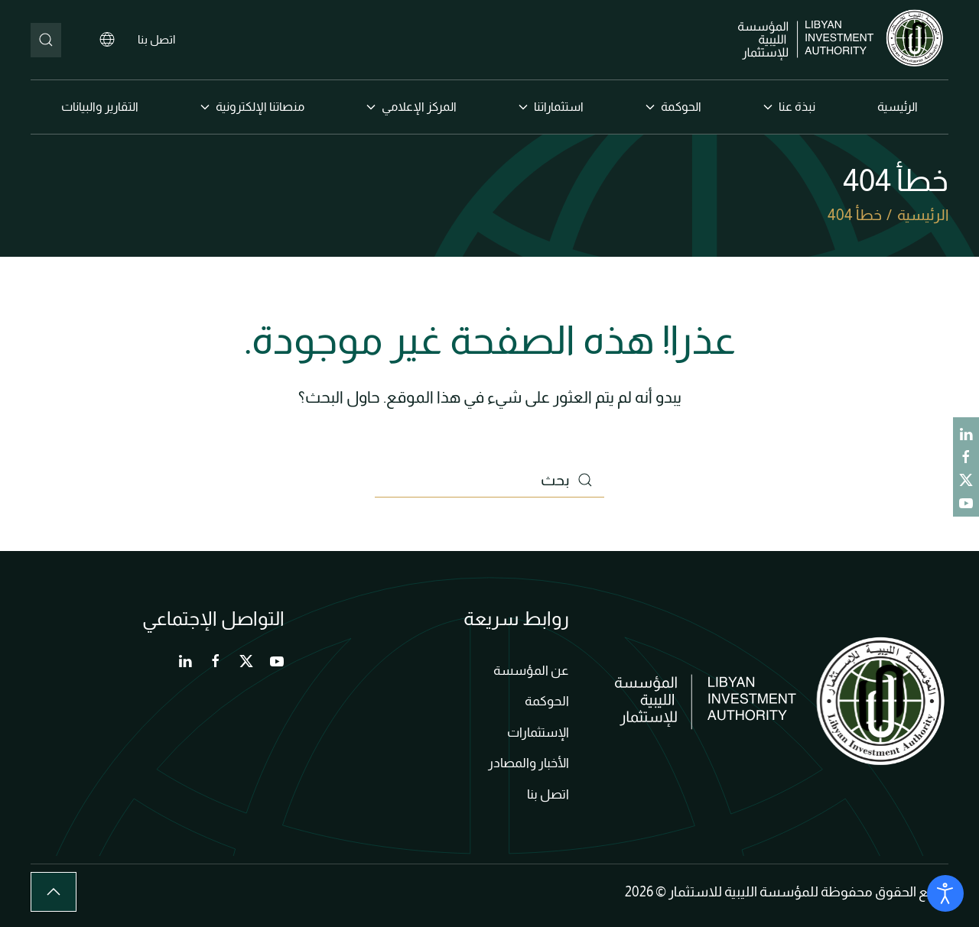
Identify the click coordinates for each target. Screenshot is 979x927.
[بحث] (46, 40)
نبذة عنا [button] (789, 106)
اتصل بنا (156, 39)
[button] (53, 892)
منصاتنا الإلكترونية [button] (252, 106)
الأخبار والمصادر (528, 763)
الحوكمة (547, 701)
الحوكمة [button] (673, 106)
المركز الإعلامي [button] (411, 106)
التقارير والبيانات (99, 106)
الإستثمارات (538, 732)
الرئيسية (897, 106)
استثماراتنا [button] (551, 106)
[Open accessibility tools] (945, 893)
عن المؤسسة (531, 670)
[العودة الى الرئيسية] (843, 40)
